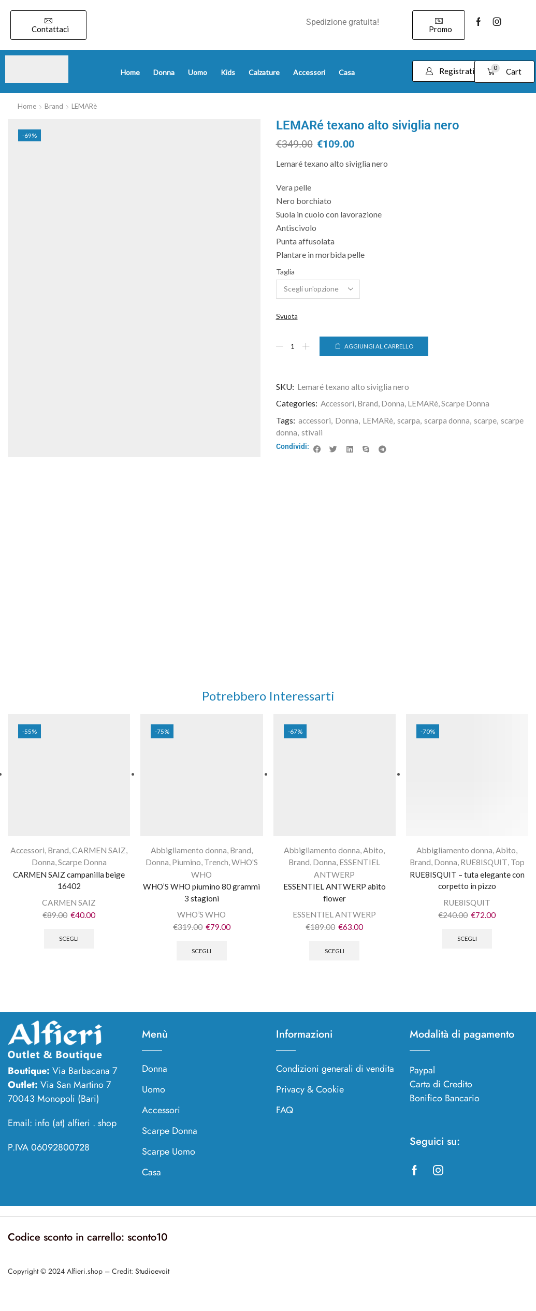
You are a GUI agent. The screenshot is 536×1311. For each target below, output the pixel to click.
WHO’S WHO (201, 921)
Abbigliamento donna (188, 855)
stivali (339, 433)
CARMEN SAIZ (100, 855)
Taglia (285, 271)
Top (518, 867)
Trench (215, 867)
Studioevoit (152, 1279)
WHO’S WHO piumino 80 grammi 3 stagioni (201, 898)
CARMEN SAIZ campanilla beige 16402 (69, 886)
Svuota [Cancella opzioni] (287, 316)
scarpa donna (450, 421)
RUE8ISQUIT (484, 867)
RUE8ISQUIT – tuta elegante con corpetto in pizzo (467, 886)
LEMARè (86, 105)
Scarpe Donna (469, 404)
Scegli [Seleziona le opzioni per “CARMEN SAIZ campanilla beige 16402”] (69, 946)
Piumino (185, 867)
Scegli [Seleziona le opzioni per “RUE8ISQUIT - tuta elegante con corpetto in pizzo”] (467, 946)
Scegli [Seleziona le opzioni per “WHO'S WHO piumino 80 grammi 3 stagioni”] (202, 958)
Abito (374, 855)
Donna (395, 404)
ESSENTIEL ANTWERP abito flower (334, 898)
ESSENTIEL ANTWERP (334, 921)
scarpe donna (300, 433)
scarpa (411, 421)
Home (27, 105)
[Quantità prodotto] (293, 346)
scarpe (490, 421)
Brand (54, 105)
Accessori (338, 404)
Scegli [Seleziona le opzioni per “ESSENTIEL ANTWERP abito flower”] (334, 958)
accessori (315, 421)
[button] (48, 25)
